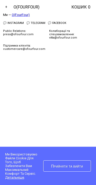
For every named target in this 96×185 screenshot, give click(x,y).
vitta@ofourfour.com (63, 37)
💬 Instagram (13, 23)
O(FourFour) (26, 7)
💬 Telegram (35, 23)
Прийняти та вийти (67, 166)
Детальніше (14, 177)
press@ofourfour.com (18, 34)
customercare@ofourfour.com (24, 49)
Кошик (80, 7)
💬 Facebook (57, 23)
